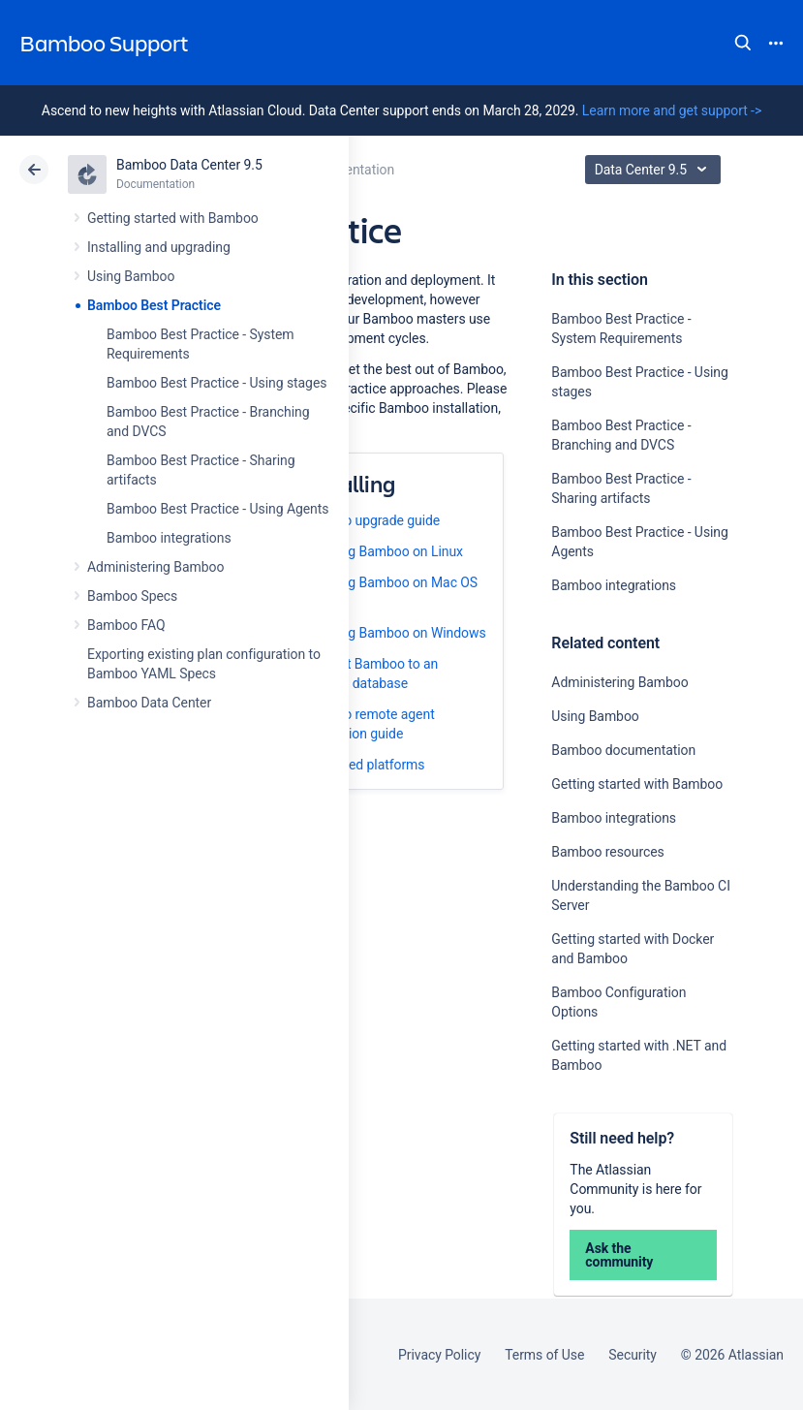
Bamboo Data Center (149, 702)
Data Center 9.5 (655, 169)
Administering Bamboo (155, 567)
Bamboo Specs (132, 596)
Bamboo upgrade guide (370, 520)
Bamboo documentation (623, 750)
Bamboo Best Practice (154, 305)
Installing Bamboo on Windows (393, 633)
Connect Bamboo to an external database (369, 673)
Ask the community (619, 1254)
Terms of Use (544, 1355)
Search (742, 42)
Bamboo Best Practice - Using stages (216, 383)
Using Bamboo (130, 276)
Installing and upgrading (159, 247)
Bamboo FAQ (126, 625)
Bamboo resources (607, 852)
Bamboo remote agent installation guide (368, 723)
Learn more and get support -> (671, 110)
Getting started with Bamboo (173, 218)
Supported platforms (362, 764)
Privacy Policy (439, 1355)
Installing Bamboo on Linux (382, 551)
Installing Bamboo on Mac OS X (389, 592)
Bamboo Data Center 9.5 (189, 164)
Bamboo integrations (169, 538)
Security (632, 1355)
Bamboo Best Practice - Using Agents (217, 509)
